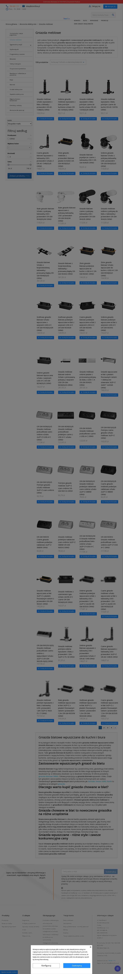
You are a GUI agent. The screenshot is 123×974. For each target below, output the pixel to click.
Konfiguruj (46, 965)
